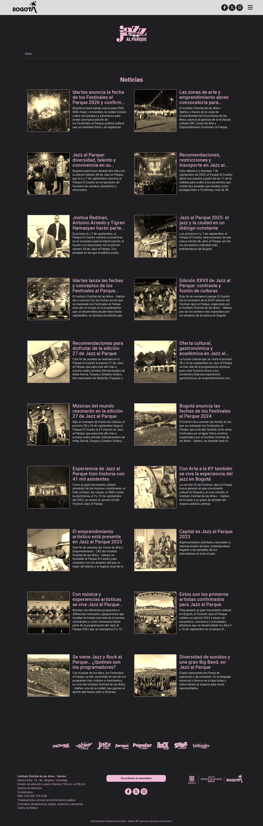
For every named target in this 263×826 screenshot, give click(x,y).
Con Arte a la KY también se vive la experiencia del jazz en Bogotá (206, 474)
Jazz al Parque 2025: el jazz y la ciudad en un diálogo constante (204, 223)
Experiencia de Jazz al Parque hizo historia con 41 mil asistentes (99, 474)
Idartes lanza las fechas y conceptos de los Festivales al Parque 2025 (98, 288)
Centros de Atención (30, 788)
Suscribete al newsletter (136, 778)
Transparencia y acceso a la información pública (46, 800)
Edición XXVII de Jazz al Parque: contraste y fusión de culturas (204, 285)
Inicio (28, 53)
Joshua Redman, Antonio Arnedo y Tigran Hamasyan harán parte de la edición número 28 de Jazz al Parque (99, 228)
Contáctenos (25, 792)
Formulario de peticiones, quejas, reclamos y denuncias (50, 804)
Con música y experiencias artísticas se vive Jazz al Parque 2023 (97, 601)
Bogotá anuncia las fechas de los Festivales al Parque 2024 (204, 411)
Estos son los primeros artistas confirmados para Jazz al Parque (203, 599)
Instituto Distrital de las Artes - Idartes (42, 776)
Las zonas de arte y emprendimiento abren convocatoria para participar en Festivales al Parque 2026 (204, 102)
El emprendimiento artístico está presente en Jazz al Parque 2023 (97, 536)
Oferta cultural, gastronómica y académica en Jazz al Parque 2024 (202, 350)
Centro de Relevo (28, 808)
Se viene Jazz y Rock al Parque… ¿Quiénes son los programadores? (97, 662)
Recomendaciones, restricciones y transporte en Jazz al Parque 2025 (202, 162)
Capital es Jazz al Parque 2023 (206, 534)
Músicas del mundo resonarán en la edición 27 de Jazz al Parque (98, 411)
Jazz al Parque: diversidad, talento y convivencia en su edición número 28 (94, 162)
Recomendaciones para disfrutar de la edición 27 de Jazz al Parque (98, 348)
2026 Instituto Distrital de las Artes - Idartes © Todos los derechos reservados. (131, 821)
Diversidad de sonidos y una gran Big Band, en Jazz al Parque (204, 662)
